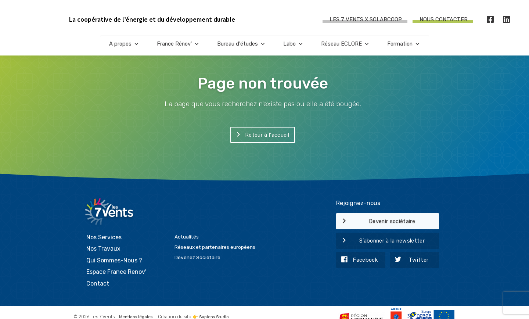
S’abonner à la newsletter (380, 241)
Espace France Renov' (116, 261)
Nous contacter (444, 20)
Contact (97, 272)
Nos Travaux (103, 237)
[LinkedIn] (507, 20)
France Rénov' (178, 48)
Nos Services (104, 226)
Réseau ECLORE (345, 48)
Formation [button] (403, 48)
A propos (124, 48)
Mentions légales (137, 306)
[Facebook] (490, 20)
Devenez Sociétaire (197, 247)
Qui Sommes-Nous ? (114, 249)
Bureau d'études (241, 48)
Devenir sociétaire (375, 221)
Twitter (409, 260)
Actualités (186, 226)
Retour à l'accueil (259, 135)
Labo (293, 48)
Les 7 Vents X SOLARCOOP (366, 20)
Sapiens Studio (218, 306)
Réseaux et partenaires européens (214, 236)
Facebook (357, 260)
